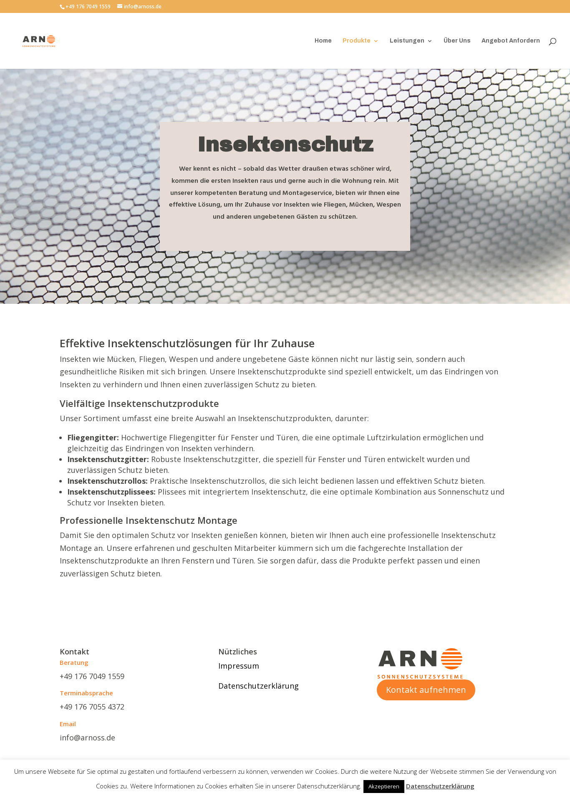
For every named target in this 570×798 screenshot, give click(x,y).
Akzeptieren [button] (383, 786)
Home (323, 41)
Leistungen (407, 41)
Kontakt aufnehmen (426, 689)
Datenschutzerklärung (258, 686)
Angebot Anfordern (511, 41)
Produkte (357, 41)
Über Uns (457, 41)
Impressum (238, 666)
